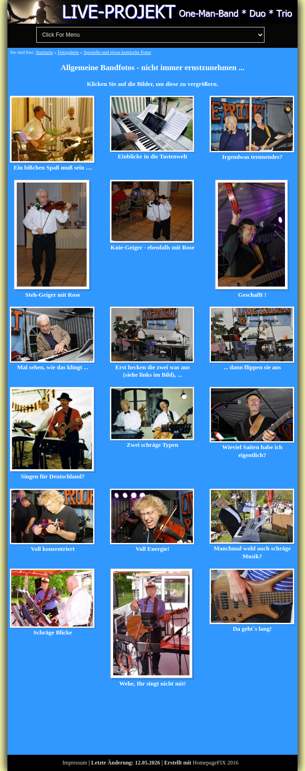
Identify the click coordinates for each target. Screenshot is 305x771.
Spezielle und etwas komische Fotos (117, 52)
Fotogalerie (68, 52)
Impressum (74, 762)
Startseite (44, 52)
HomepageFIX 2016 (215, 762)
